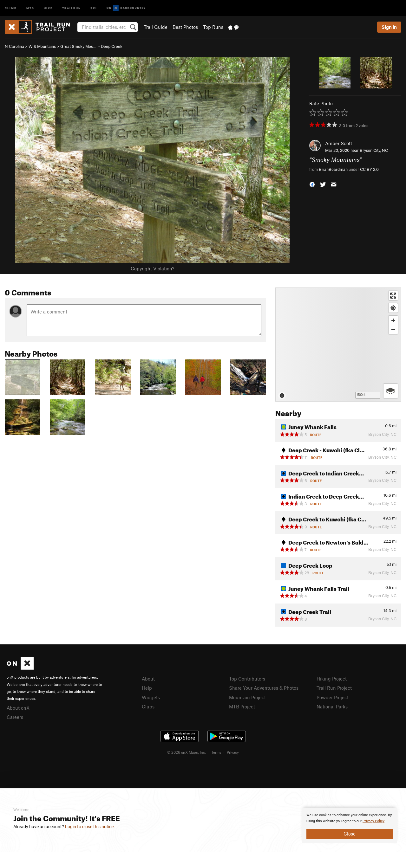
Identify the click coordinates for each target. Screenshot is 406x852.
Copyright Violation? (152, 268)
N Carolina (14, 46)
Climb (11, 8)
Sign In (389, 27)
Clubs (148, 706)
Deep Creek (111, 46)
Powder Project (333, 697)
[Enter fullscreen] (393, 295)
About (148, 678)
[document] (349, 825)
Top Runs (213, 27)
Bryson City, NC (374, 150)
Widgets (151, 697)
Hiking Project (332, 678)
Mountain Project (247, 697)
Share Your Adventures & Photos (263, 688)
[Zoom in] (393, 320)
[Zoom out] (393, 329)
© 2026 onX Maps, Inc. (186, 752)
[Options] (390, 391)
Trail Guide (155, 27)
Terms (216, 752)
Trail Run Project (334, 688)
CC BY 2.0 (369, 169)
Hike (48, 8)
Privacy (233, 752)
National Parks (332, 706)
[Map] (338, 344)
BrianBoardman (333, 169)
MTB (30, 8)
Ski (93, 8)
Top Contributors (247, 678)
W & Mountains (42, 46)
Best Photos (185, 27)
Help (147, 688)
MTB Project (242, 706)
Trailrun (71, 8)
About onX (18, 708)
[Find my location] (393, 308)
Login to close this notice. (90, 826)
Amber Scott (338, 143)
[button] (312, 183)
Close (350, 833)
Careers (15, 717)
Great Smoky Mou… (78, 46)
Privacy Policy (373, 821)
